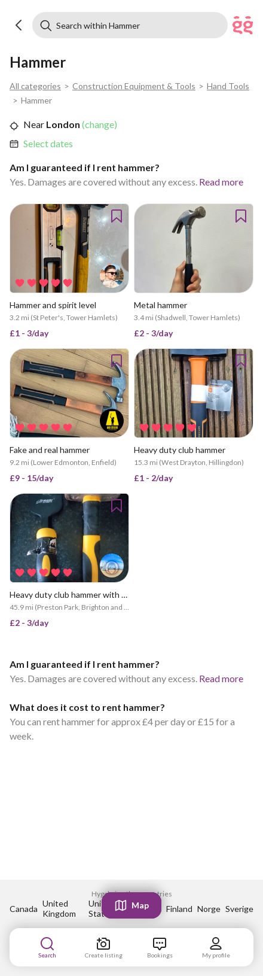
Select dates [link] (48, 143)
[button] (19, 25)
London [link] (62, 124)
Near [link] (33, 124)
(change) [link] (98, 124)
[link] (48, 143)
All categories (35, 86)
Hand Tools (228, 86)
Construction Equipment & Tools (133, 86)
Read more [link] (221, 181)
